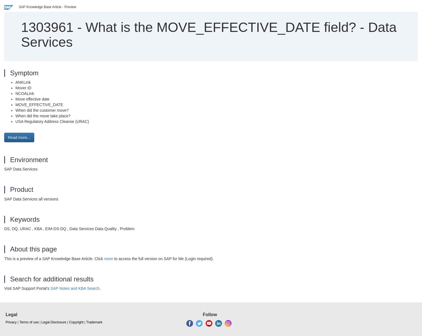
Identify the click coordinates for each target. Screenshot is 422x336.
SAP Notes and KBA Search (75, 288)
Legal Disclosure (54, 322)
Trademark (94, 322)
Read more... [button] (19, 137)
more (108, 258)
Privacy (11, 322)
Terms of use (29, 322)
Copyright (76, 322)
